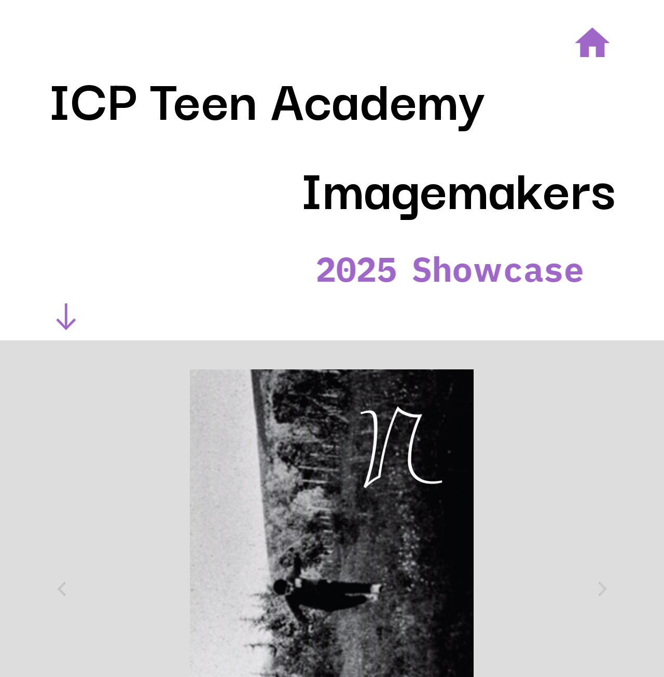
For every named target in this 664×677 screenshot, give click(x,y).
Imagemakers (458, 186)
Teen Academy (317, 96)
